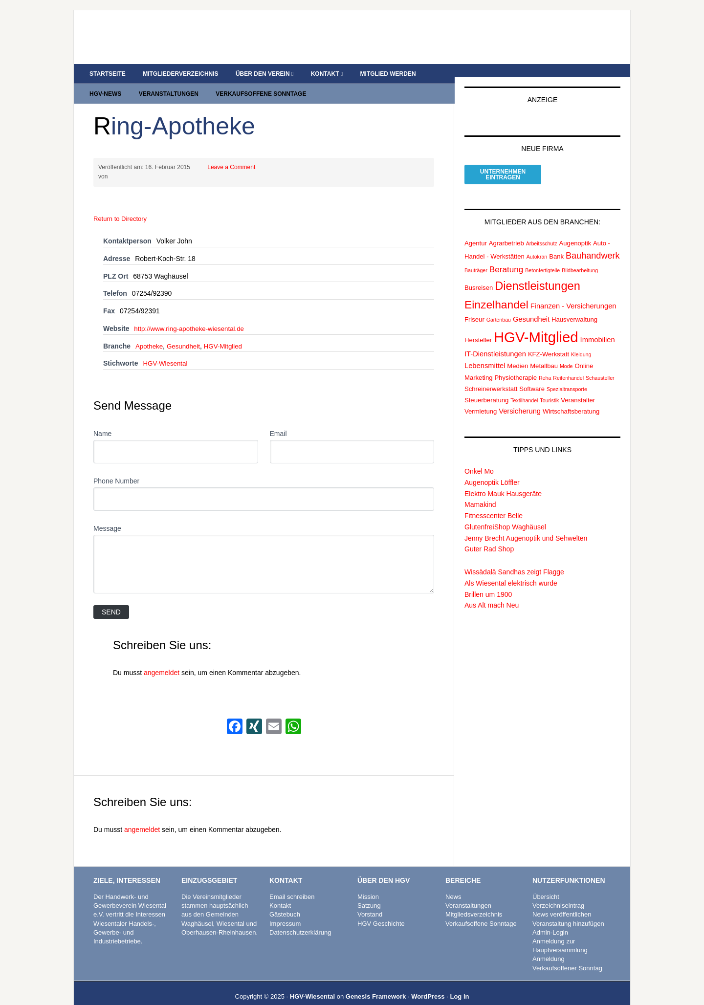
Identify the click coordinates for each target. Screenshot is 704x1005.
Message (107, 517)
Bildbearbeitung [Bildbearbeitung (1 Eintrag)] (580, 259)
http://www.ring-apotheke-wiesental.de (192, 317)
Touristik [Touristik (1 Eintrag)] (549, 389)
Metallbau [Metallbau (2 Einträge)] (544, 354)
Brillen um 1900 (488, 583)
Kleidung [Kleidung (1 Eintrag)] (581, 343)
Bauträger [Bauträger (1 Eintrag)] (475, 259)
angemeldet (161, 661)
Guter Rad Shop (489, 538)
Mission (368, 885)
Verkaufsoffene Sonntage (481, 912)
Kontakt (280, 893)
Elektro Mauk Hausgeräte (503, 482)
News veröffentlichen (561, 903)
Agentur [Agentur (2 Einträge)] (475, 231)
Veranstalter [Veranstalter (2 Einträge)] (578, 388)
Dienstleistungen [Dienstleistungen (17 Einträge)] (537, 274)
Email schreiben (292, 885)
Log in (459, 984)
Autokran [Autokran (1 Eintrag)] (537, 245)
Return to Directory (120, 207)
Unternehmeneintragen (503, 163)
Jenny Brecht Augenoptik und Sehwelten (525, 526)
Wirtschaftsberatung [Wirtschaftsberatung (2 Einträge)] (571, 399)
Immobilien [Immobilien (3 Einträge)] (597, 328)
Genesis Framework (376, 984)
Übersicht (545, 885)
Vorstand (369, 903)
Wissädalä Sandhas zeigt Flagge (514, 560)
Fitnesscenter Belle (493, 504)
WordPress (427, 984)
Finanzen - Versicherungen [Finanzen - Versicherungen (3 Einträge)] (573, 294)
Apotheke (149, 334)
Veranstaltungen (468, 893)
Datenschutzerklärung (300, 920)
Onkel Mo (479, 459)
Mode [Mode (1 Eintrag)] (566, 354)
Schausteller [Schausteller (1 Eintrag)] (600, 366)
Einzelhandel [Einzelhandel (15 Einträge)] (496, 292)
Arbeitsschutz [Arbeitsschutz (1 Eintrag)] (541, 232)
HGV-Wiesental (166, 351)
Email (278, 422)
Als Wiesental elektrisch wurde (510, 571)
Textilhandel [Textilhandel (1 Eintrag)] (524, 389)
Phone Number (116, 469)
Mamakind (480, 493)
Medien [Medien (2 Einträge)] (517, 354)
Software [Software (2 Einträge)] (532, 377)
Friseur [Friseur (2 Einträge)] (474, 307)
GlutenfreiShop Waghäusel (505, 515)
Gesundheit (185, 334)
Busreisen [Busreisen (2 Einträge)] (478, 276)
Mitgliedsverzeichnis (473, 903)
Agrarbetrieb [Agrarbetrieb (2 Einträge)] (506, 231)
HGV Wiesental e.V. (156, 32)
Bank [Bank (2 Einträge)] (556, 244)
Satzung (369, 893)
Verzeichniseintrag (558, 893)
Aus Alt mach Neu (491, 594)
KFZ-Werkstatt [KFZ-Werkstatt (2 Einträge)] (548, 343)
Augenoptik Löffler (492, 471)
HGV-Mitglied (227, 334)
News (453, 885)
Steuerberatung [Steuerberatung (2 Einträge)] (486, 388)
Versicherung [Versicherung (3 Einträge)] (520, 399)
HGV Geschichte (381, 912)
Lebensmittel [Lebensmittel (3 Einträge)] (484, 354)
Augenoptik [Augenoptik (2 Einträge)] (575, 231)
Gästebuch (284, 903)
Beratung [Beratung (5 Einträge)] (506, 258)
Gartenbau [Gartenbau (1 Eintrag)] (498, 308)
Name (102, 422)
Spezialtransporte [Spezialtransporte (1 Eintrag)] (567, 377)
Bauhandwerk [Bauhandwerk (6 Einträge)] (593, 244)
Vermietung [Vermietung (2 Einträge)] (480, 399)
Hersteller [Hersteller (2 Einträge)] (478, 328)
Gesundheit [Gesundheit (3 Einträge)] (531, 307)
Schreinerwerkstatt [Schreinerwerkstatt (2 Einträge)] (490, 377)
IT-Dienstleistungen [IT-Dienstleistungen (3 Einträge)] (495, 343)
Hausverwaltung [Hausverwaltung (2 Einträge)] (574, 307)
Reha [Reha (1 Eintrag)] (545, 366)
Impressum (285, 912)
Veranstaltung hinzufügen (568, 912)
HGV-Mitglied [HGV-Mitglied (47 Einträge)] (536, 325)
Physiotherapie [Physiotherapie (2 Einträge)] (515, 366)
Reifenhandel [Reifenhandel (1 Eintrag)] (568, 366)
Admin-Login (550, 920)
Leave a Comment (231, 155)
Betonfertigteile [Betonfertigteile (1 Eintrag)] (542, 259)
